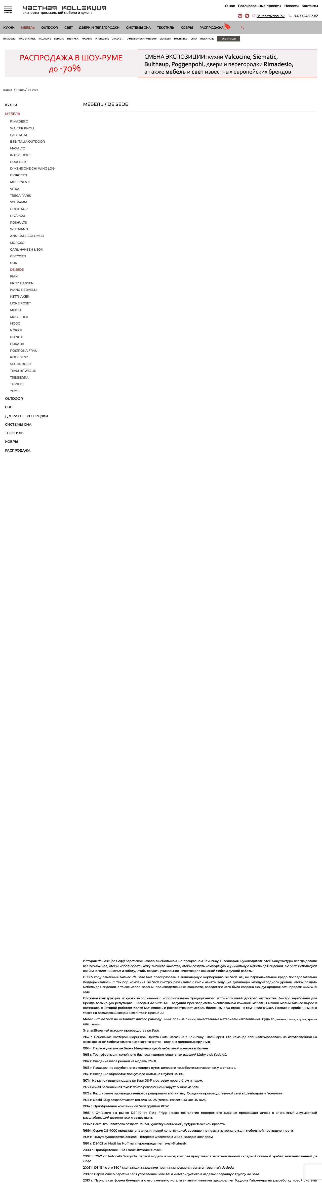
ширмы (130, 803)
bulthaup (19, 210)
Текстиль (165, 27)
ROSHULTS (18, 224)
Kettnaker (19, 298)
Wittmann (19, 230)
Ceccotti (18, 257)
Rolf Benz (19, 358)
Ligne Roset (20, 304)
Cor (13, 264)
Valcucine (52, 39)
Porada (17, 345)
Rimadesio (10, 39)
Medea (16, 311)
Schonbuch (20, 365)
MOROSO (17, 244)
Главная (8, 91)
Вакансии (167, 1150)
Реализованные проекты (258, 6)
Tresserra (19, 379)
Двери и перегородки (99, 27)
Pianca (16, 338)
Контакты (309, 6)
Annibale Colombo (27, 237)
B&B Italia (86, 39)
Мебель (28, 27)
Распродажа (211, 27)
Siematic (69, 39)
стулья (99, 803)
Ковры (187, 27)
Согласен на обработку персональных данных (39, 1091)
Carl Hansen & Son (26, 251)
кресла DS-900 (166, 1000)
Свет (68, 27)
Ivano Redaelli (23, 291)
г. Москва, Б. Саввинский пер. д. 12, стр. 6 (287, 1126)
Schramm (18, 204)
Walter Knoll (31, 39)
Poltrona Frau (23, 352)
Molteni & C (216, 39)
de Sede (17, 271)
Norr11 (16, 331)
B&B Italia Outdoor (27, 143)
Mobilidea (19, 318)
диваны (310, 798)
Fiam (14, 278)
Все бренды (272, 39)
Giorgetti (197, 39)
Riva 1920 (17, 217)
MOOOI (15, 325)
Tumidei (17, 385)
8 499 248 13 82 (305, 16)
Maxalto (103, 39)
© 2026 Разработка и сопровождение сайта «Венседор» (161, 1179)
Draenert (139, 39)
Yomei (15, 392)
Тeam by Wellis (23, 372)
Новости (290, 6)
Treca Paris (246, 39)
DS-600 (138, 866)
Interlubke (120, 39)
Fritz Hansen (21, 284)
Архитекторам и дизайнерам (180, 1144)
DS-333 (99, 971)
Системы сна (138, 27)
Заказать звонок (270, 16)
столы (88, 803)
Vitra (231, 39)
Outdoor (49, 27)
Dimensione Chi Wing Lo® (168, 39)
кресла (111, 803)
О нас (229, 6)
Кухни (9, 27)
